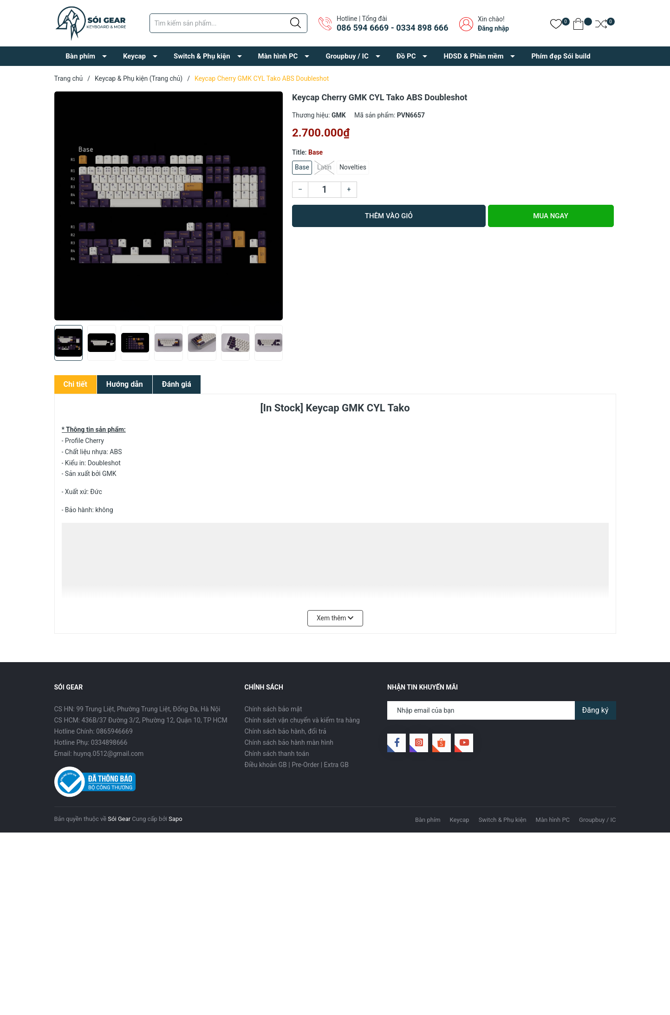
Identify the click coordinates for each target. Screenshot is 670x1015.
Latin (324, 168)
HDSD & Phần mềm (473, 56)
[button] (272, 346)
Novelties (352, 167)
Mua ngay (550, 216)
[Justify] (296, 23)
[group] (168, 205)
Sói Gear (119, 818)
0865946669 (114, 731)
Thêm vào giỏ (389, 216)
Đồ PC (406, 56)
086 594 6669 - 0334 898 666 (392, 28)
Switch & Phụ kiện (202, 56)
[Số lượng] (324, 190)
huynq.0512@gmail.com (108, 753)
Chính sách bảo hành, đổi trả (285, 731)
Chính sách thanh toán (277, 753)
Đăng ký (595, 710)
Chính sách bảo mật (273, 709)
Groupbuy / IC (346, 56)
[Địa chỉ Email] (501, 710)
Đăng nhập (493, 28)
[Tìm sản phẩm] (228, 23)
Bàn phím (80, 56)
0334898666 (109, 742)
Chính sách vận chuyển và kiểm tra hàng (302, 720)
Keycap (134, 56)
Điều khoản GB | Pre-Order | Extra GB (297, 764)
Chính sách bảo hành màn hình (289, 742)
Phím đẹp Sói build (560, 56)
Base (302, 167)
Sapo (175, 818)
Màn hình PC (278, 56)
